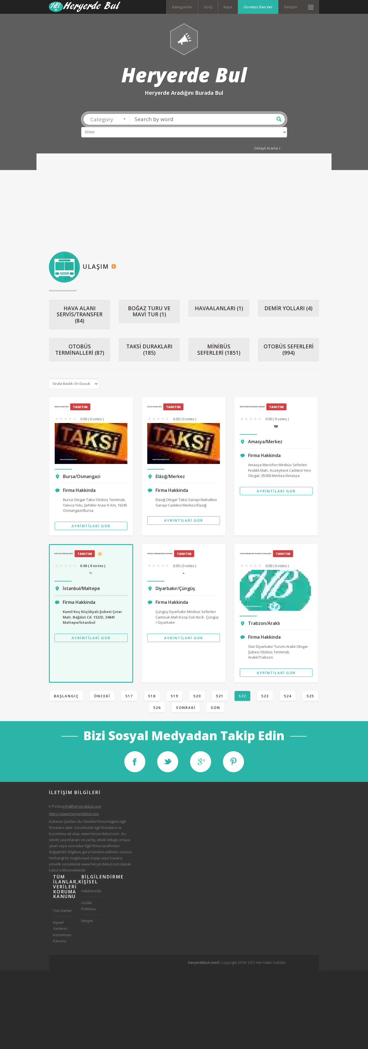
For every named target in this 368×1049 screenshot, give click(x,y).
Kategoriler (182, 6)
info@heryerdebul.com (81, 807)
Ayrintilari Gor (91, 527)
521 (220, 697)
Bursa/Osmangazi (81, 478)
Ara (279, 120)
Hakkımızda (91, 892)
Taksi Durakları (149, 351)
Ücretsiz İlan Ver (258, 6)
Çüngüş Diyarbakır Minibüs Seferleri (160, 555)
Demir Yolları (288, 309)
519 (174, 697)
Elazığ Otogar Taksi (154, 408)
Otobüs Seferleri (289, 351)
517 (129, 697)
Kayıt (228, 6)
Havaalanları (219, 309)
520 (197, 697)
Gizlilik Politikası (88, 907)
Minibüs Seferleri (218, 351)
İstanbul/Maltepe (81, 590)
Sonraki (186, 708)
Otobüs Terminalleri (79, 351)
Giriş (208, 6)
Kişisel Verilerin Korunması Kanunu (62, 933)
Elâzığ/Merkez (170, 478)
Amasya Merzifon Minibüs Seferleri (252, 408)
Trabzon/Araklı (264, 625)
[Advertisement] (184, 206)
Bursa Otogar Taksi (62, 408)
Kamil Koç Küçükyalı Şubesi (63, 555)
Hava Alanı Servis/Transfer (79, 316)
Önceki (102, 697)
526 (157, 708)
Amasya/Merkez (265, 443)
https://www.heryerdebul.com (74, 815)
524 (287, 697)
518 (152, 697)
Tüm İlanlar (62, 912)
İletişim (290, 6)
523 (265, 697)
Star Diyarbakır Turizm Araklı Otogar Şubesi (256, 555)
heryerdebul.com (202, 963)
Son (215, 708)
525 (310, 697)
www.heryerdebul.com (100, 835)
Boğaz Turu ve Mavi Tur (149, 313)
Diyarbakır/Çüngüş (175, 590)
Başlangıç (66, 697)
